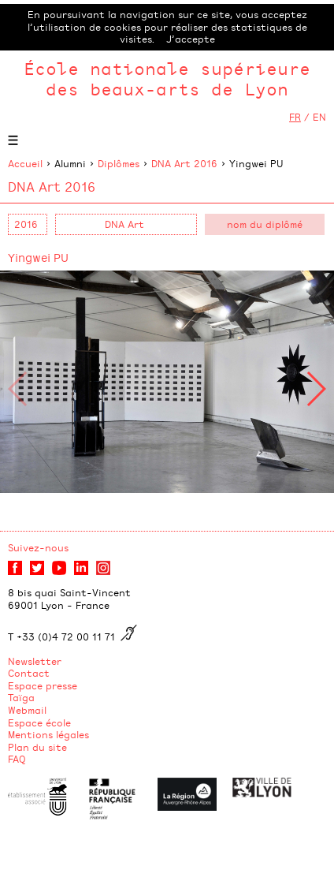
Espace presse (42, 685)
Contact (29, 673)
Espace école (39, 722)
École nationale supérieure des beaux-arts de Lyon (167, 78)
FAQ (17, 759)
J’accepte (190, 39)
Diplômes (118, 163)
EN (319, 117)
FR (295, 117)
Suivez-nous (38, 547)
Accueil (25, 163)
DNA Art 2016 (184, 163)
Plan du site (37, 747)
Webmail (27, 710)
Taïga (21, 697)
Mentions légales (48, 734)
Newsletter (34, 661)
